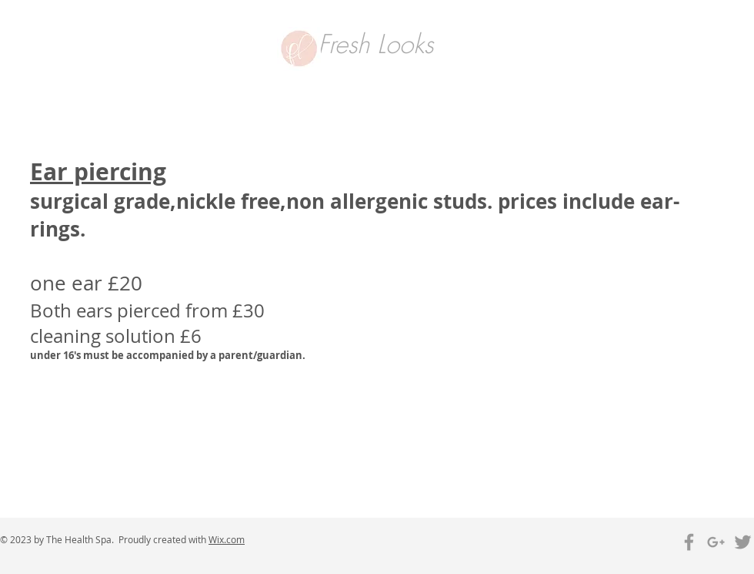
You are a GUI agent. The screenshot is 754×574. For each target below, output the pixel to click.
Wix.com (227, 539)
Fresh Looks (375, 44)
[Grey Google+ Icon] (716, 542)
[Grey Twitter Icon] (743, 542)
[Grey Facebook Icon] (689, 542)
